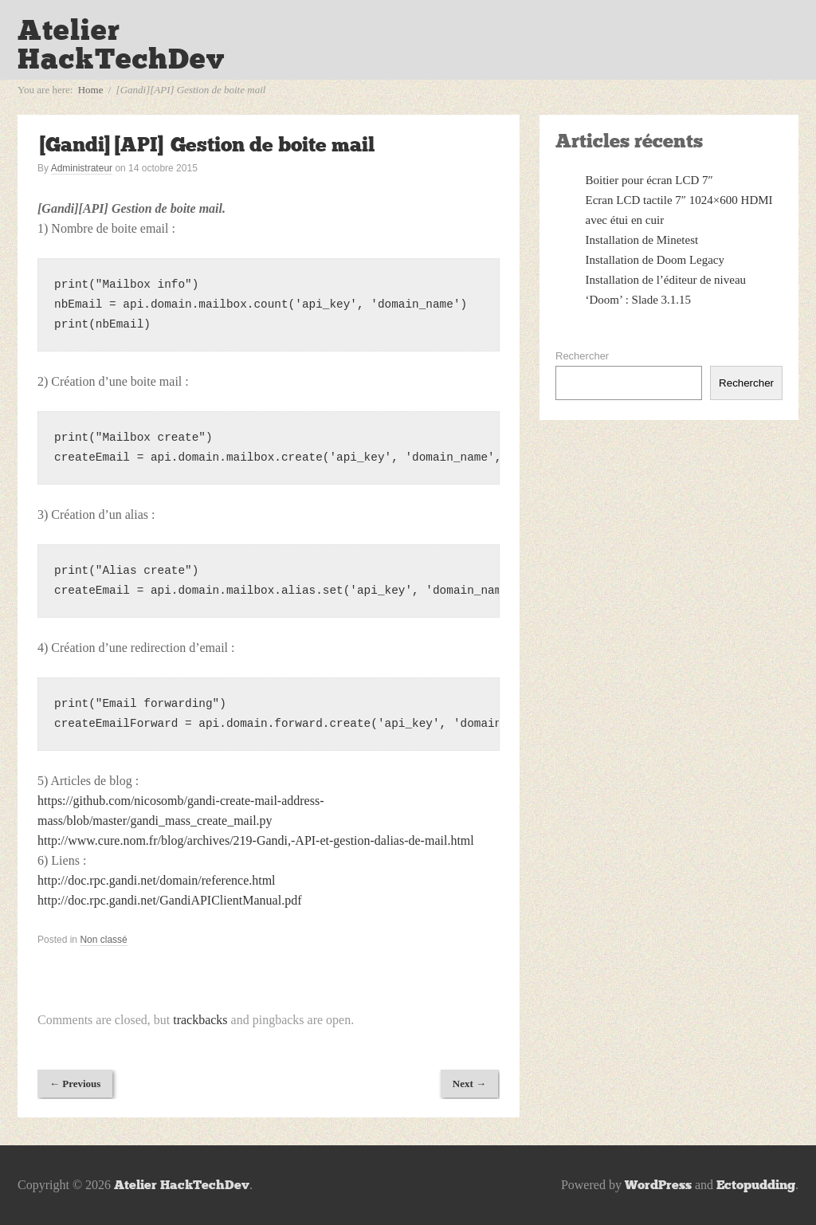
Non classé (103, 939)
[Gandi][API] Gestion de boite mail (206, 144)
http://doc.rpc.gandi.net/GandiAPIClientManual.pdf (169, 900)
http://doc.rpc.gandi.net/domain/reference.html (156, 880)
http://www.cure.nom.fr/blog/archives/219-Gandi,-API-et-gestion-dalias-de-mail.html (255, 840)
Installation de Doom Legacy (655, 259)
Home (91, 90)
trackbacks (200, 1020)
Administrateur (81, 168)
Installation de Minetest (642, 240)
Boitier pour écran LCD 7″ (649, 180)
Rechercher (582, 356)
